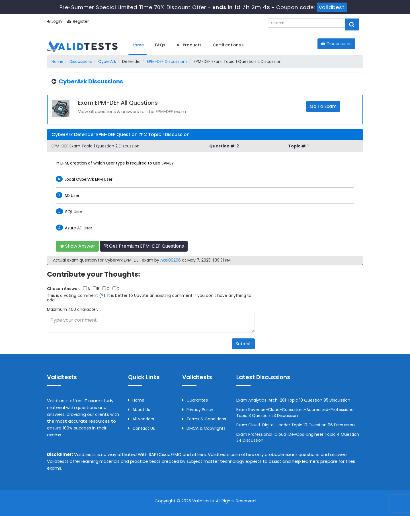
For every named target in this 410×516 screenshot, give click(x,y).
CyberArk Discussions (91, 81)
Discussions (336, 43)
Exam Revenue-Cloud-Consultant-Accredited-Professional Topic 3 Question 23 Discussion (295, 412)
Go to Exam (323, 106)
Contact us (141, 428)
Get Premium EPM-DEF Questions (144, 246)
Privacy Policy (197, 409)
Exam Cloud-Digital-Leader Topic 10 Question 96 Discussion (295, 425)
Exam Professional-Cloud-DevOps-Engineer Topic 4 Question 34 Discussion (297, 437)
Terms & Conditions (204, 419)
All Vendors (141, 419)
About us (139, 409)
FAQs (160, 45)
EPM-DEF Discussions (167, 61)
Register (78, 21)
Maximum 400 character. (72, 309)
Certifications (228, 45)
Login (54, 21)
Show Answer (77, 246)
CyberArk (107, 61)
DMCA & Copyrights (204, 428)
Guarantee (195, 400)
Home (138, 45)
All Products (189, 45)
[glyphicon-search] (352, 24)
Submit (243, 343)
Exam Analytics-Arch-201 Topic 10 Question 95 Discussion (293, 400)
